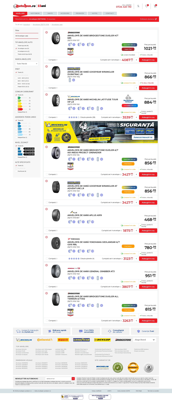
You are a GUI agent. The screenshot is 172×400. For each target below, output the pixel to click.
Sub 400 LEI (23, 75)
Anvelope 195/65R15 (21, 366)
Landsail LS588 (59, 351)
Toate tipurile (23, 45)
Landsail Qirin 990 (60, 349)
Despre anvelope (139, 351)
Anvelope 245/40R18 (61, 368)
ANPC (109, 391)
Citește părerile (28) (87, 117)
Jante (50, 13)
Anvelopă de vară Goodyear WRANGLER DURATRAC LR (90, 73)
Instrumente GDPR (123, 391)
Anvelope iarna (23, 51)
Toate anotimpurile (25, 54)
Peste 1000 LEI (23, 86)
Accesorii (65, 13)
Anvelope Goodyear (22, 354)
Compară (53, 60)
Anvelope (20, 13)
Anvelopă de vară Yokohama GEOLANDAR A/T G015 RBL (93, 243)
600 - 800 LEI (23, 81)
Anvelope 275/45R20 (81, 366)
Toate (20, 72)
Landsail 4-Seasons (61, 354)
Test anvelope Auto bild (122, 351)
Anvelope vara (22, 36)
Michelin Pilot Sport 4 (81, 349)
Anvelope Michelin (21, 349)
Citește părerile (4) (87, 259)
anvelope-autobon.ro (25, 391)
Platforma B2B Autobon (141, 349)
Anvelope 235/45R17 (41, 363)
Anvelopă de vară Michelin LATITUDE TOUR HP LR (92, 100)
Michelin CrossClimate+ (82, 353)
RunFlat (21, 168)
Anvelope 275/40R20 (81, 364)
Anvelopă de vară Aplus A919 (84, 215)
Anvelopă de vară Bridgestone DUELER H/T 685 (92, 36)
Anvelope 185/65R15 (21, 368)
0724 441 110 (123, 6)
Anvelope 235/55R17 (41, 366)
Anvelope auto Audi (41, 351)
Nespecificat (22, 112)
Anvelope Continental (22, 353)
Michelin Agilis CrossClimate (83, 354)
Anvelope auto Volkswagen (44, 349)
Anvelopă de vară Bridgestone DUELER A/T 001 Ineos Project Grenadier (92, 151)
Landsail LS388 (59, 353)
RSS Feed (139, 391)
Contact (110, 13)
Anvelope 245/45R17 (41, 368)
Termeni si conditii (153, 391)
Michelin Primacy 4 (80, 351)
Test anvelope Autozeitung (123, 353)
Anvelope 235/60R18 (61, 364)
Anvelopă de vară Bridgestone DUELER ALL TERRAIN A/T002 (93, 297)
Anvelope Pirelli (20, 351)
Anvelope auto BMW (42, 353)
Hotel (95, 13)
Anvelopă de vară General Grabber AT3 (91, 271)
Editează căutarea (147, 19)
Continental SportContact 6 (103, 349)
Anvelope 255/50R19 (81, 363)
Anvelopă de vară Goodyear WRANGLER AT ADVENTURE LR (92, 187)
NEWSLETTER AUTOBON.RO (26, 379)
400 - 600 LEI (23, 78)
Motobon (35, 13)
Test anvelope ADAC (121, 349)
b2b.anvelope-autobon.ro (43, 391)
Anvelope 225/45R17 (22, 364)
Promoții (80, 13)
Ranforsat (22, 171)
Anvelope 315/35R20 (81, 368)
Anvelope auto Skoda (42, 354)
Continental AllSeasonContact (104, 356)
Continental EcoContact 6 (102, 354)
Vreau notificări (96, 391)
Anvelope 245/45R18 (61, 366)
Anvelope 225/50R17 (42, 364)
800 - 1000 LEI (24, 84)
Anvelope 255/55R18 (61, 363)
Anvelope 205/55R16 (22, 363)
